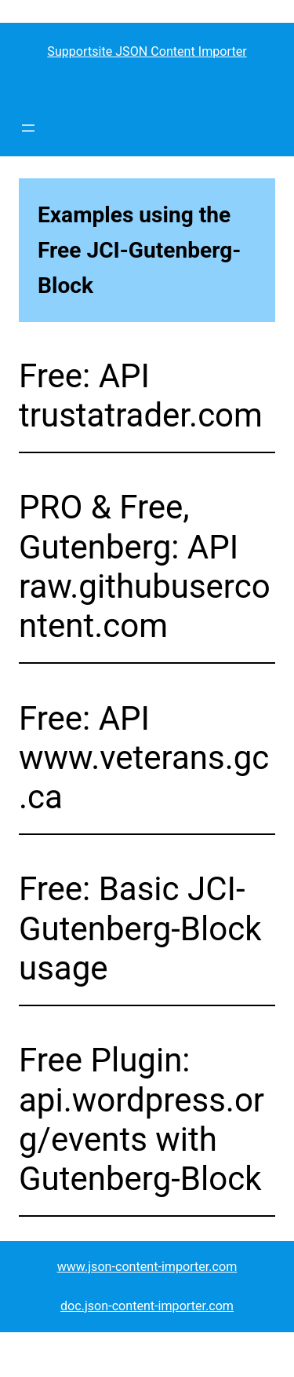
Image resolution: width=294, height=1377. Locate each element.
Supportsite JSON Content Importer (146, 51)
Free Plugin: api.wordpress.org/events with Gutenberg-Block (141, 1119)
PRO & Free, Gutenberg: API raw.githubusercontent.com (144, 566)
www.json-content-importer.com (147, 1266)
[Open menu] (28, 128)
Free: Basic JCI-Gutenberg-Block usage (140, 928)
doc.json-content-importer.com (147, 1305)
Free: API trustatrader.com (141, 395)
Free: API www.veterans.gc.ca (144, 758)
